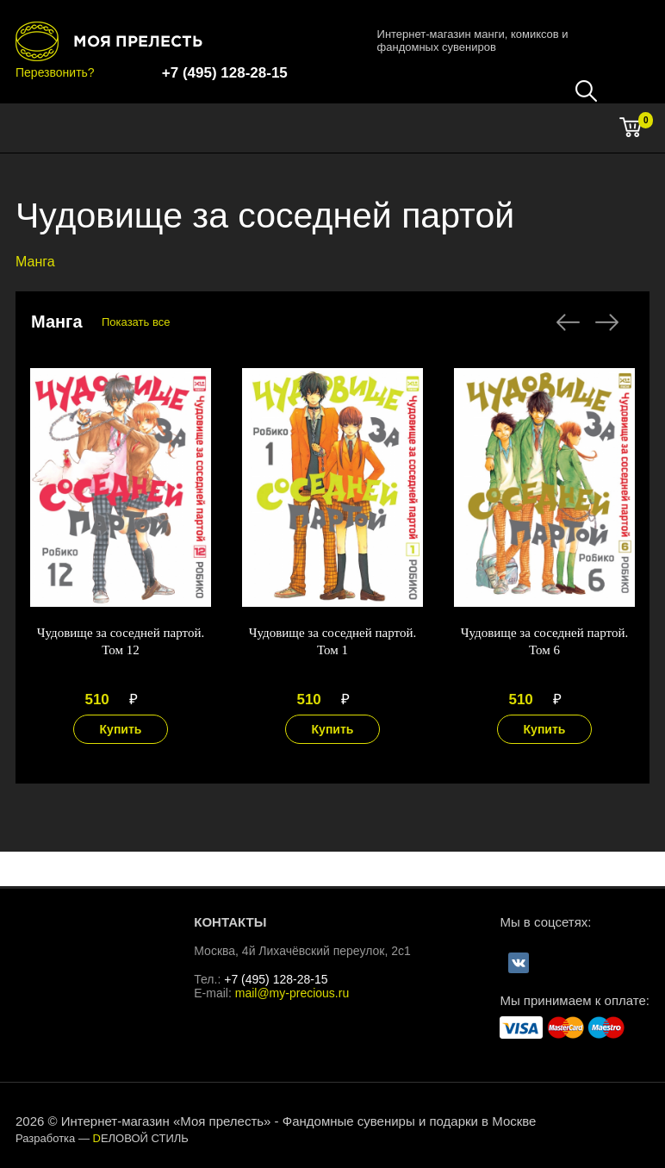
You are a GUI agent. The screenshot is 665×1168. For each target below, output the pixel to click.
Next (606, 322)
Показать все (136, 321)
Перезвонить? (55, 72)
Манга (35, 261)
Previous (568, 322)
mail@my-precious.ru (292, 993)
